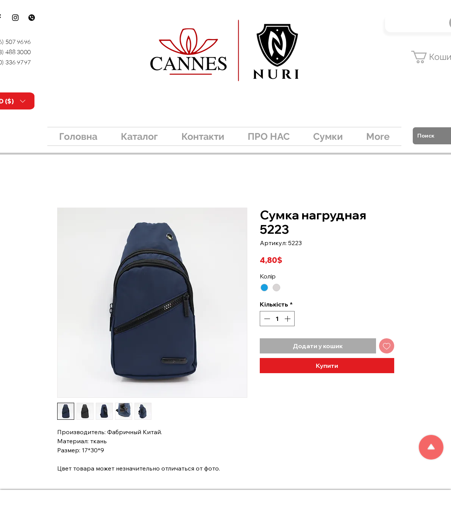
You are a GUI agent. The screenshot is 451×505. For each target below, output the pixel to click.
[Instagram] (15, 17)
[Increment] (288, 318)
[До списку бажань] (386, 345)
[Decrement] (266, 318)
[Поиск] (432, 135)
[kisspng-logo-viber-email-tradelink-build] (31, 17)
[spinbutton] (277, 318)
